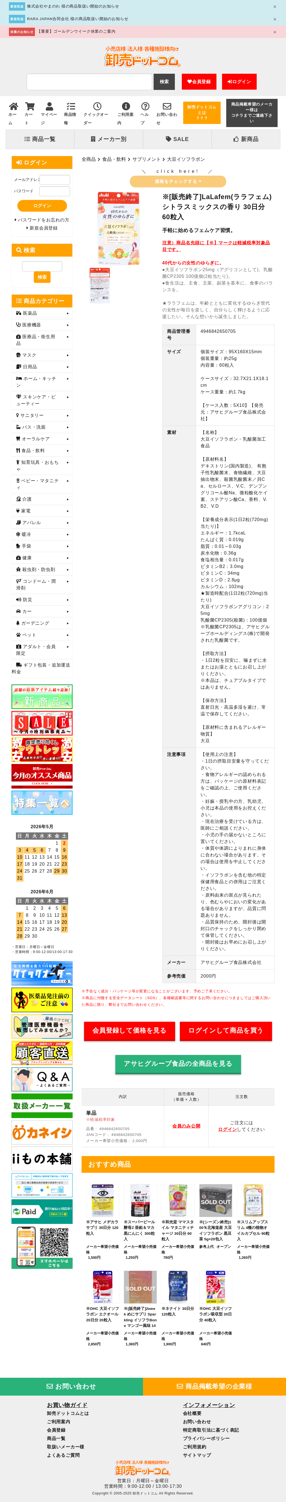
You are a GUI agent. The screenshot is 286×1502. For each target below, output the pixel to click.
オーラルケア (35, 441)
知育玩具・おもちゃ (37, 468)
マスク (29, 357)
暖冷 (25, 536)
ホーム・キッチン (36, 384)
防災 (27, 602)
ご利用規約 (194, 1446)
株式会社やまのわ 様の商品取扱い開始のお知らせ (73, 6)
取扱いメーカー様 (65, 1446)
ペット (29, 637)
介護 (26, 501)
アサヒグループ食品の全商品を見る (178, 1063)
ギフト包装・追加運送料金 (41, 670)
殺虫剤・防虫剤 (38, 571)
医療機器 (31, 327)
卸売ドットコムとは (68, 1413)
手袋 (25, 548)
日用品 (29, 369)
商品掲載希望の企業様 (214, 1386)
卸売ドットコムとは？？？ (201, 113)
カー (26, 613)
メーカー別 (109, 139)
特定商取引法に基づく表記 (211, 1430)
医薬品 (29, 315)
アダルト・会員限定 (36, 652)
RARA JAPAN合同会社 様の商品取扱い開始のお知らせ (77, 19)
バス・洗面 (33, 429)
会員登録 (199, 81)
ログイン (239, 81)
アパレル (31, 524)
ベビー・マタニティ (37, 486)
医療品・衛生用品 (35, 342)
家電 (25, 513)
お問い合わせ (71, 1386)
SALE (177, 139)
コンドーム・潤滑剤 (36, 587)
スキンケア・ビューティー (36, 402)
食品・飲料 (114, 159)
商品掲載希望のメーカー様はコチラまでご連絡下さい (252, 112)
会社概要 (192, 1413)
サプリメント (146, 159)
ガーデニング (34, 625)
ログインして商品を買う (226, 1030)
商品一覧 (40, 139)
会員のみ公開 (186, 1126)
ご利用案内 (58, 1421)
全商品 (89, 159)
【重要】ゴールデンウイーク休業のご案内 (76, 31)
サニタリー (31, 417)
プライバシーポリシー (206, 1438)
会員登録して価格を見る (129, 1030)
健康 (26, 560)
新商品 (245, 139)
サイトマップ (197, 1455)
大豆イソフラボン (186, 159)
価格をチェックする (178, 181)
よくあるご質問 (63, 1455)
